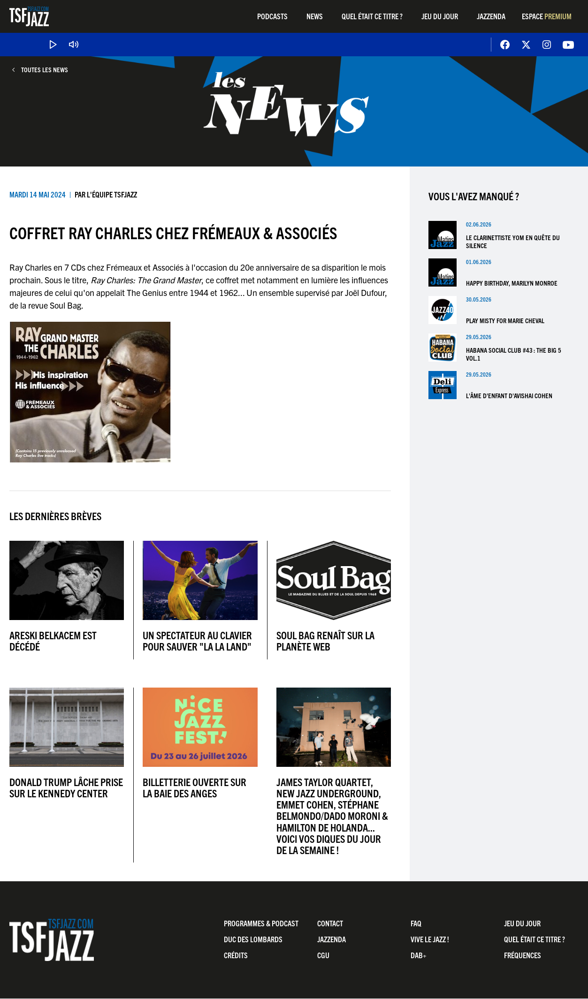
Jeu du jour (439, 16)
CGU (323, 955)
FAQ (416, 923)
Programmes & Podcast (261, 923)
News (314, 16)
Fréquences (522, 955)
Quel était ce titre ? (372, 16)
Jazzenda (491, 16)
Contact (330, 923)
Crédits (236, 955)
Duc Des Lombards (253, 939)
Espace (547, 16)
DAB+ (419, 955)
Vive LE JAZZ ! (430, 939)
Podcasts (272, 16)
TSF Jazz (29, 16)
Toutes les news (44, 70)
